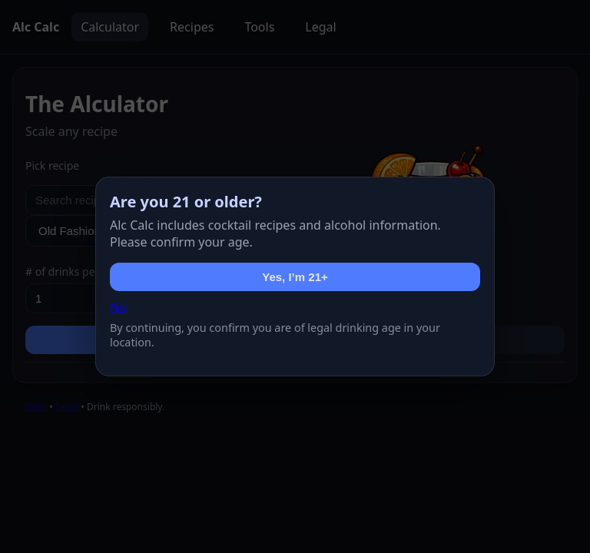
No (118, 307)
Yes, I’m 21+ (294, 276)
